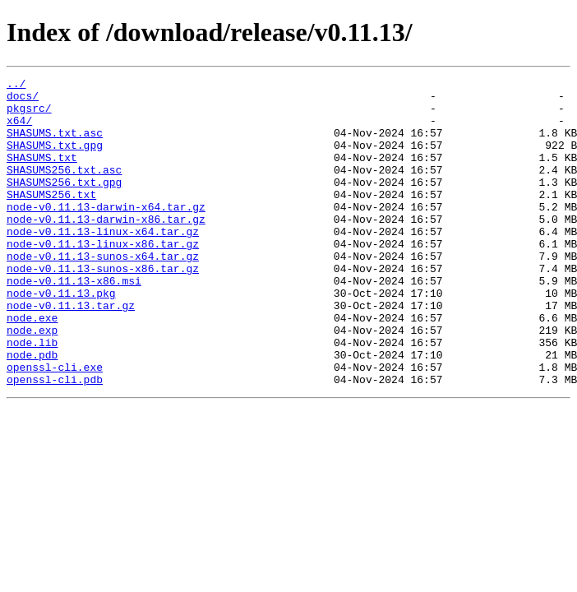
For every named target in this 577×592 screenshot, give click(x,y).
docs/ (23, 100)
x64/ (19, 130)
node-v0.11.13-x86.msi (74, 322)
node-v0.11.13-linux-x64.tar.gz (103, 263)
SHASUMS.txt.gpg (55, 159)
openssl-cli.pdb (55, 440)
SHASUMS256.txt (51, 218)
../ (16, 85)
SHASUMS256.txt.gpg (64, 204)
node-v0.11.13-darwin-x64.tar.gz (106, 233)
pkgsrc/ (29, 115)
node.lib (32, 396)
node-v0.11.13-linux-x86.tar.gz (103, 278)
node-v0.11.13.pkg (61, 337)
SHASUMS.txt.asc (55, 144)
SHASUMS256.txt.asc (64, 189)
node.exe (32, 366)
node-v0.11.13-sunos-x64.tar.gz (103, 292)
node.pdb (32, 411)
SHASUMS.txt (42, 174)
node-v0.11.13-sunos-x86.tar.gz (103, 307)
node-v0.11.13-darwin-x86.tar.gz (106, 248)
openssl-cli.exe (55, 426)
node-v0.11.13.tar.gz (71, 352)
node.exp (32, 381)
